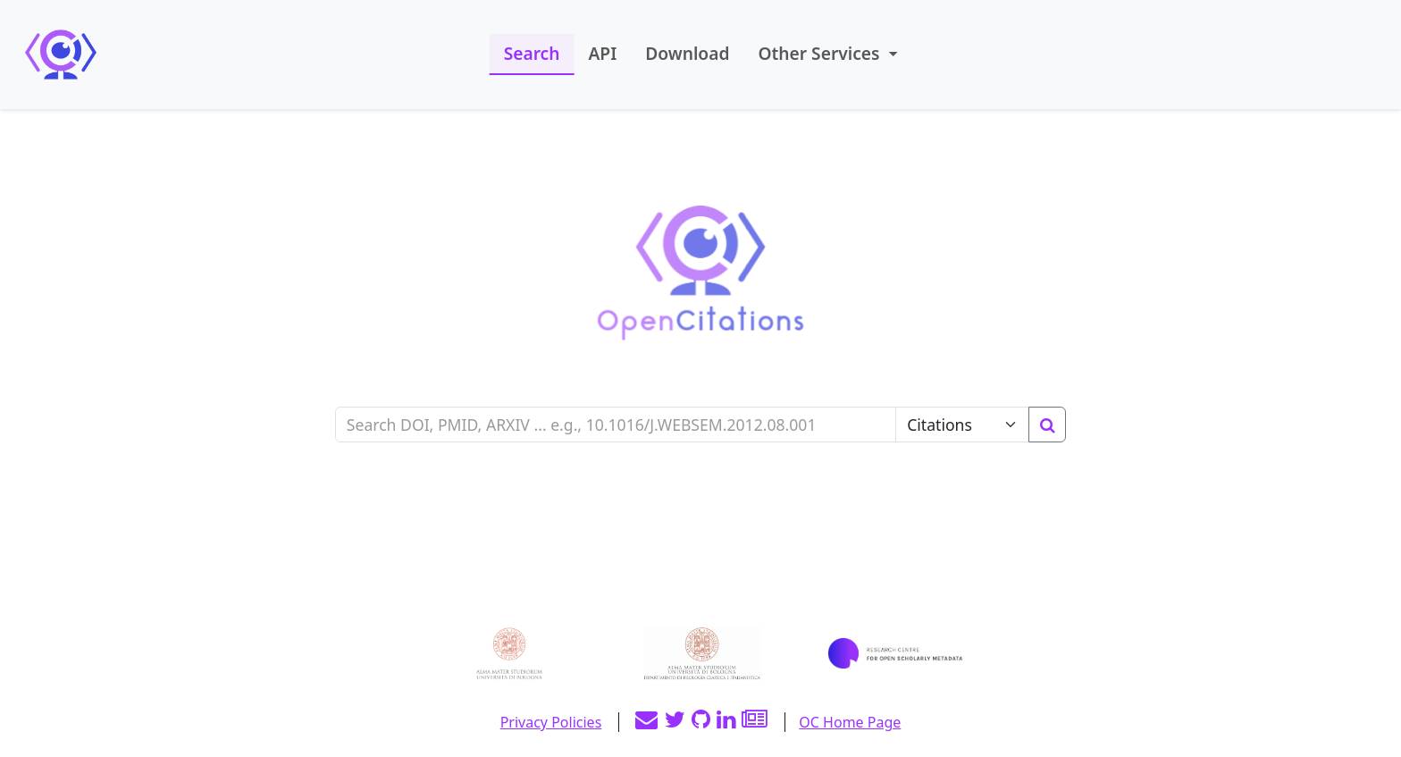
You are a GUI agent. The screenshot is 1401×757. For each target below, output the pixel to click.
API (602, 53)
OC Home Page (850, 722)
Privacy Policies (551, 722)
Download (687, 53)
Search (532, 53)
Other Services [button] (821, 53)
